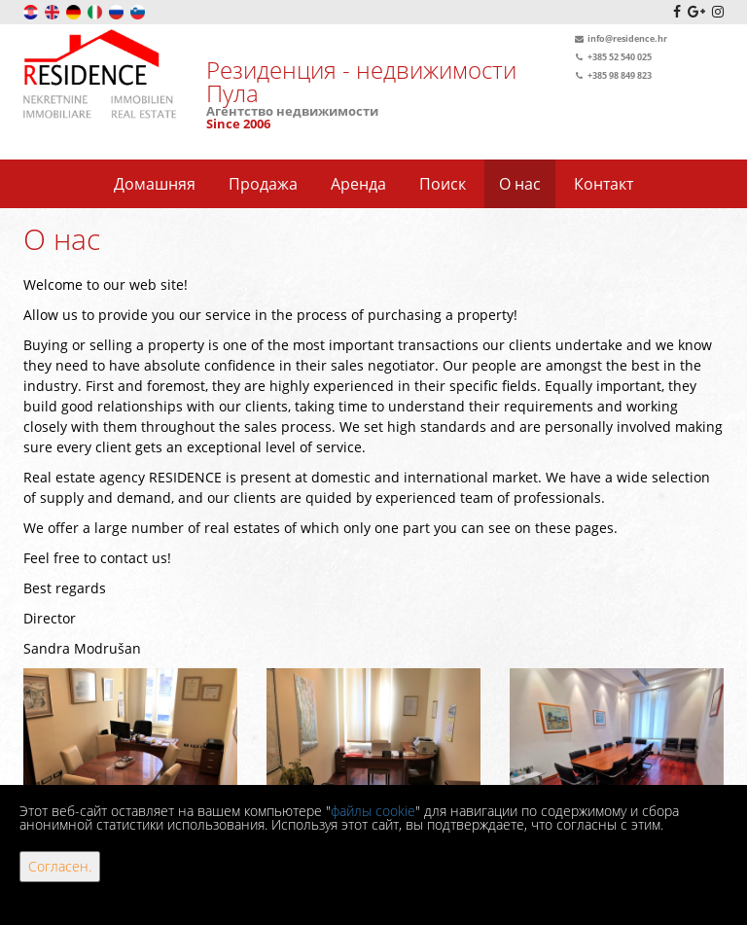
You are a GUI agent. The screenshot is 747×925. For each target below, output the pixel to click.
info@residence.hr (619, 38)
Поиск (442, 184)
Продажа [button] (263, 184)
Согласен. (59, 866)
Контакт (603, 184)
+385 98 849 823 (611, 75)
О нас (520, 184)
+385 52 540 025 (611, 57)
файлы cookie (373, 810)
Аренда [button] (358, 184)
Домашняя (155, 184)
